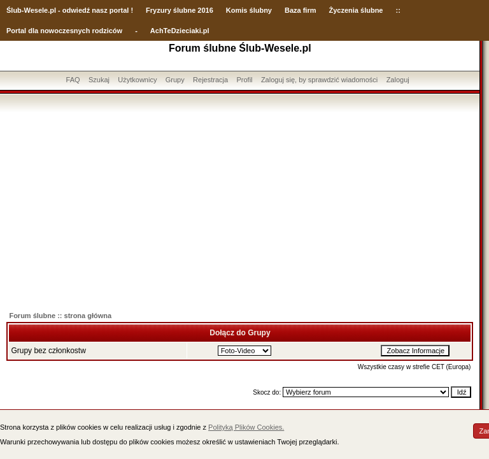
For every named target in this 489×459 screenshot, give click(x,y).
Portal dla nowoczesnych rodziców (64, 30)
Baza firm (300, 10)
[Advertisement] (239, 207)
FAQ (73, 80)
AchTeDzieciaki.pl (179, 30)
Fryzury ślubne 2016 (179, 10)
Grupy (175, 80)
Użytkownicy (137, 80)
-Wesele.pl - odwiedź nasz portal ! (77, 10)
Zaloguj (397, 80)
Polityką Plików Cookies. (246, 427)
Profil (244, 80)
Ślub (14, 10)
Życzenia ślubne (356, 10)
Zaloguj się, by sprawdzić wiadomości (319, 80)
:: (397, 10)
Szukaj (99, 80)
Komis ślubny (249, 10)
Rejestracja (210, 80)
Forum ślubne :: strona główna (60, 315)
